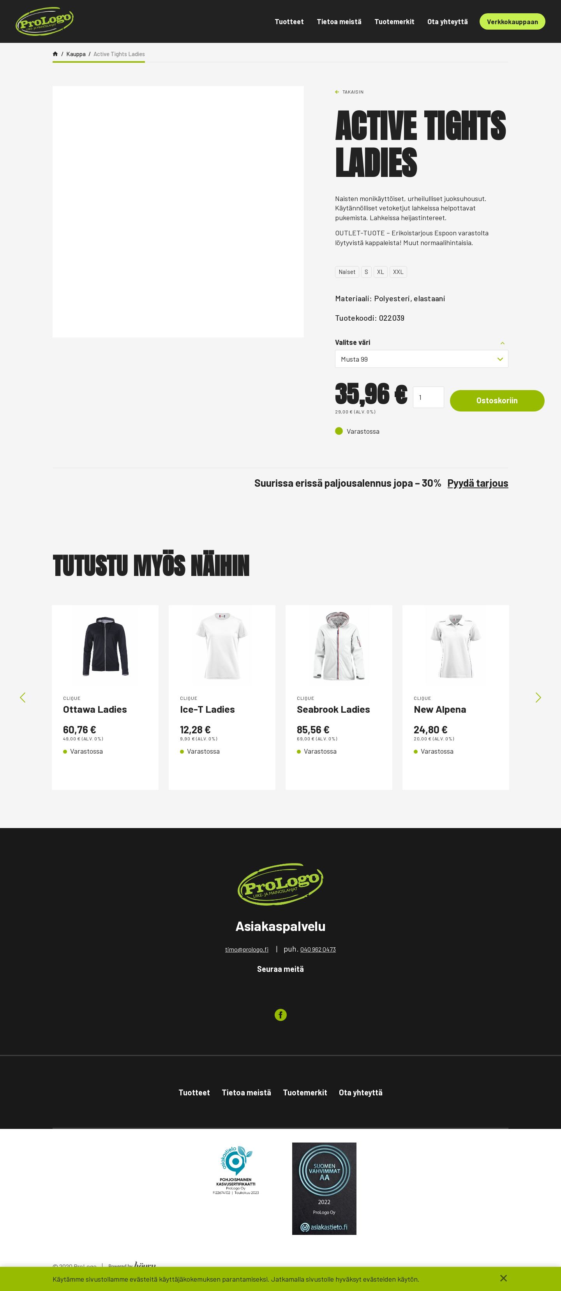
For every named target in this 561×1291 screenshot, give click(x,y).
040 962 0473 (318, 951)
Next (538, 699)
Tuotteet (289, 21)
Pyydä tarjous (478, 483)
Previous (23, 699)
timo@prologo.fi (246, 951)
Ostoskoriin (498, 400)
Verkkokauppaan (512, 21)
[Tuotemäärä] (428, 397)
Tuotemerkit (394, 21)
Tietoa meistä (339, 21)
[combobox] (421, 359)
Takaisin (353, 91)
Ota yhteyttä (447, 21)
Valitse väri (352, 342)
